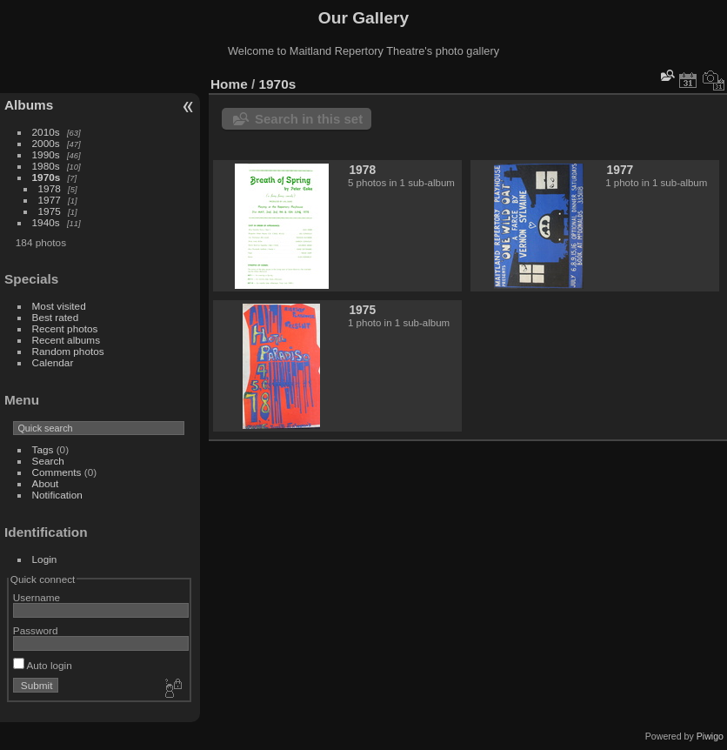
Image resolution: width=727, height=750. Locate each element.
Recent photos (65, 328)
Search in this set (309, 118)
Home (229, 84)
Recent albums (66, 339)
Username (36, 597)
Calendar (53, 362)
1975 (49, 211)
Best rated (55, 317)
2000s (46, 143)
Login (44, 559)
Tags (43, 449)
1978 (49, 188)
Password (35, 630)
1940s (46, 222)
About (45, 483)
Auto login (42, 665)
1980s (46, 165)
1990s (46, 154)
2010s (46, 131)
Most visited (59, 305)
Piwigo (710, 736)
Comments (57, 472)
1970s (46, 177)
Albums (28, 104)
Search (48, 460)
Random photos (68, 351)
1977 (49, 199)
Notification (57, 494)
